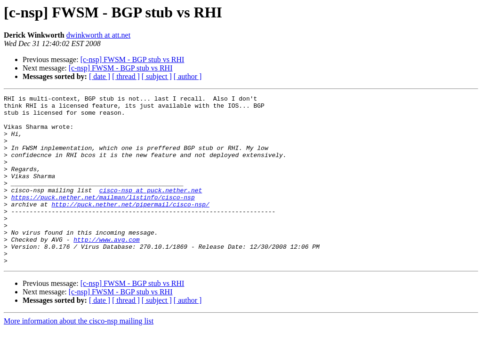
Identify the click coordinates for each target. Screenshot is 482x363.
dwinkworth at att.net (98, 35)
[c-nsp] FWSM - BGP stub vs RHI (132, 59)
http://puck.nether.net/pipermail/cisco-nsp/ (130, 226)
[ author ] (188, 76)
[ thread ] (126, 76)
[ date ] (99, 76)
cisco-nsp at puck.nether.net (150, 209)
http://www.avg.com (106, 269)
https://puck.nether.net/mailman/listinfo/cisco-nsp (103, 218)
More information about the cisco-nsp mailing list (78, 355)
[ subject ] (157, 76)
